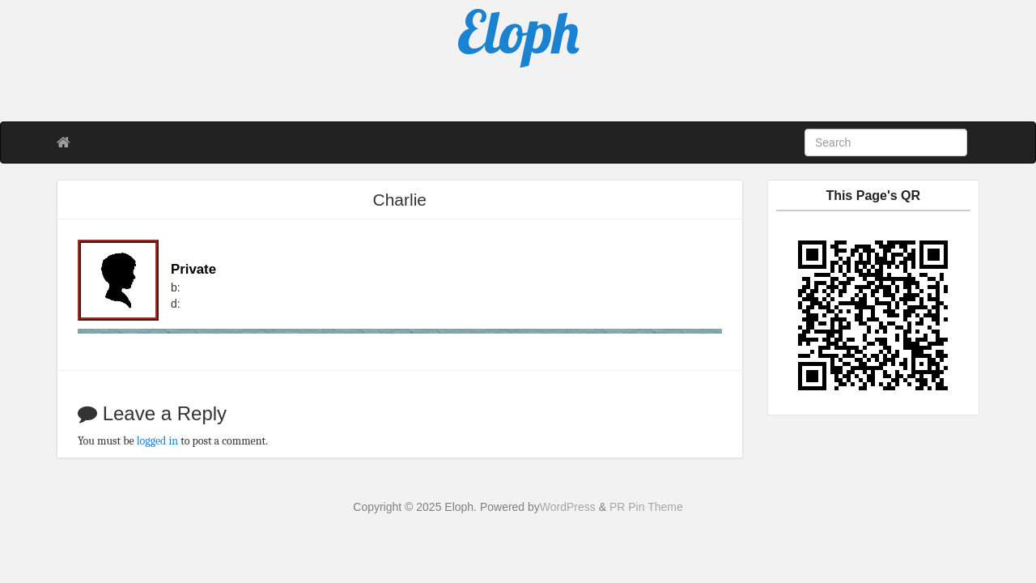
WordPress (568, 506)
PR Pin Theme (646, 506)
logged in (157, 441)
